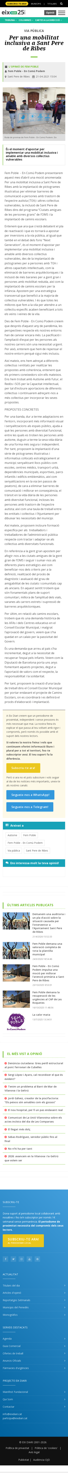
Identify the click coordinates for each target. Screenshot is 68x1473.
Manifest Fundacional (15, 1392)
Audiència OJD (41, 1459)
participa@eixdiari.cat (15, 1418)
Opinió (50, 12)
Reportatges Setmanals (16, 1300)
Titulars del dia (11, 1285)
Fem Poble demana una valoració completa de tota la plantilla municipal (47, 949)
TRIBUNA (11, 20)
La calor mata (41, 1014)
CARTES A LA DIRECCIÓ (48, 20)
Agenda (7, 1338)
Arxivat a (15, 826)
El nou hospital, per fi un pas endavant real (35, 1110)
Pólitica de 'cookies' (46, 1448)
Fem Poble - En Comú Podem (25, 842)
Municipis (36, 3)
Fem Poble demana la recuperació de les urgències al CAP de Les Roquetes (47, 998)
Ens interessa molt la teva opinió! (32, 863)
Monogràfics (10, 1314)
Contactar (8, 1406)
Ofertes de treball (13, 1353)
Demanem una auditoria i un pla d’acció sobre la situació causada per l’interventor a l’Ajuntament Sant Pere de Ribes (48, 922)
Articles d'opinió (12, 1292)
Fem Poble (29, 835)
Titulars (52, 3)
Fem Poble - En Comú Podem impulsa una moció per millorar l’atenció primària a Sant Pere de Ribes (48, 973)
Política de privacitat (17, 1448)
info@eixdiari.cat (12, 1414)
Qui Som (8, 1399)
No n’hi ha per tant (20, 1148)
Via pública (14, 850)
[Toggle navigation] (61, 13)
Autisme (12, 835)
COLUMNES (26, 20)
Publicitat (23, 1459)
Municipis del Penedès (16, 1307)
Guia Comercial (11, 1346)
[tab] (34, 825)
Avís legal (34, 1452)
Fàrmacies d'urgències (16, 1368)
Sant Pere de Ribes (37, 850)
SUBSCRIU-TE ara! (16, 3)
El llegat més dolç (19, 1129)
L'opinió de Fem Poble (24, 66)
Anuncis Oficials (12, 1360)
